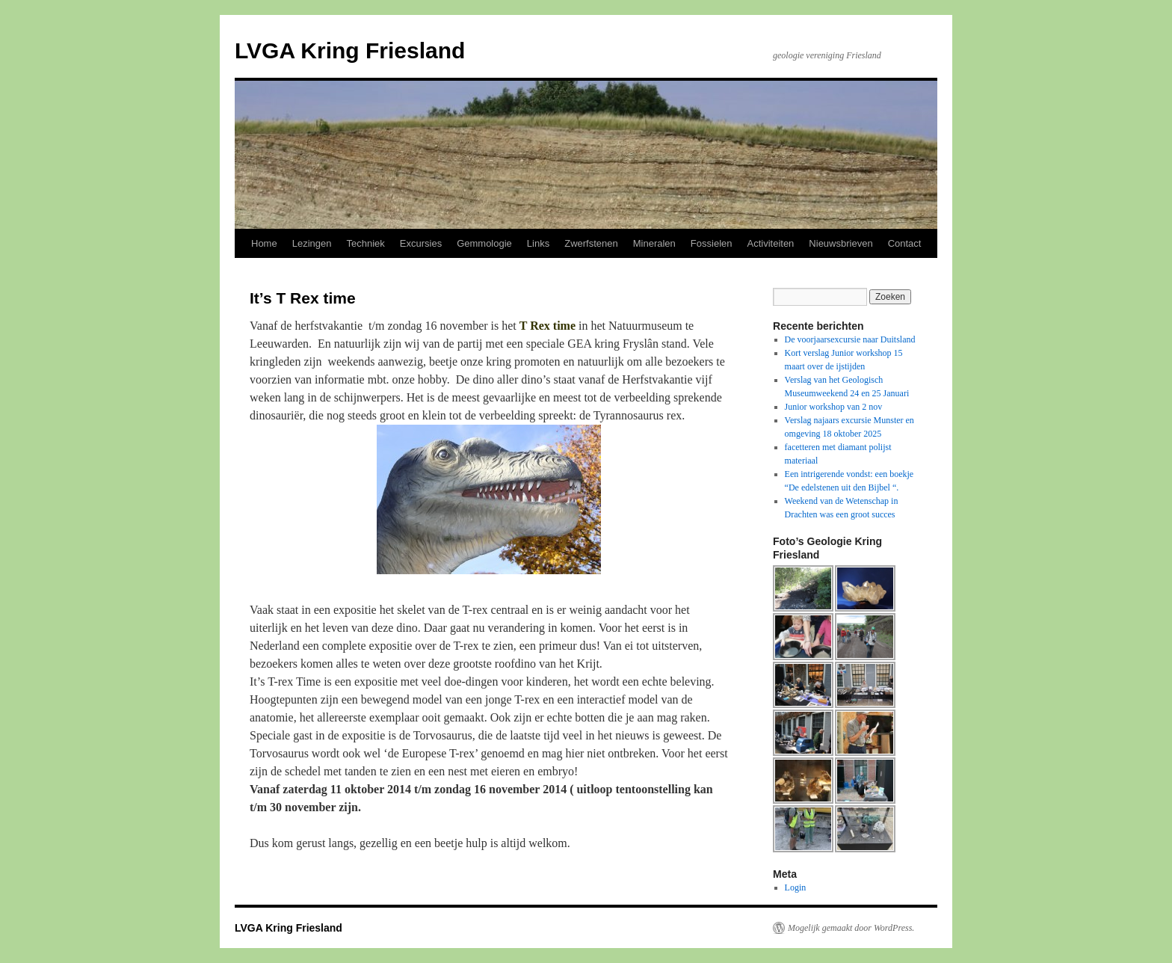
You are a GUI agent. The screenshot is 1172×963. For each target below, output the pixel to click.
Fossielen (711, 243)
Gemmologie (484, 243)
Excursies (421, 243)
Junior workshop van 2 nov (834, 406)
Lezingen (312, 243)
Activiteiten (770, 243)
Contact (905, 243)
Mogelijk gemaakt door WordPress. (851, 928)
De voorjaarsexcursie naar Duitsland (850, 339)
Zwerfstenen (591, 243)
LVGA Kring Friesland (350, 50)
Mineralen (654, 243)
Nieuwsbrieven (840, 243)
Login (795, 887)
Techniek (365, 243)
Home (264, 243)
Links (538, 243)
